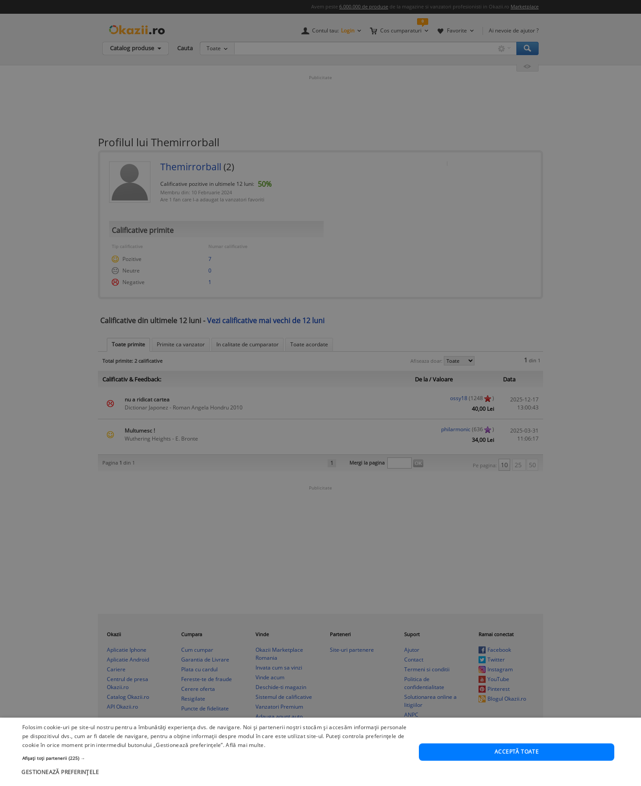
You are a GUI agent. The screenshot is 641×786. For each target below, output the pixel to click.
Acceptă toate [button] (517, 772)
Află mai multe (245, 765)
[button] (214, 778)
